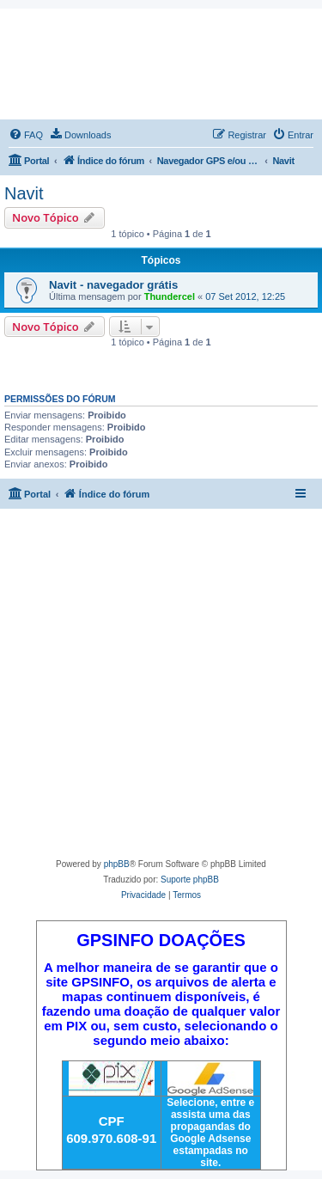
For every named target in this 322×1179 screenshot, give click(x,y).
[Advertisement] (161, 687)
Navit (24, 193)
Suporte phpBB (190, 879)
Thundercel (169, 296)
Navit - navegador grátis (113, 284)
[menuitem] (26, 135)
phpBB (117, 864)
